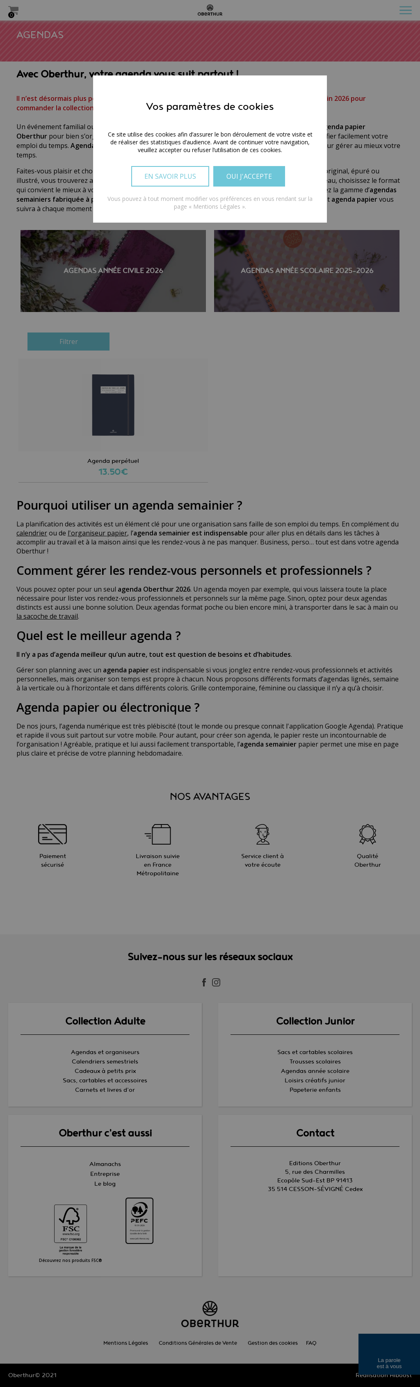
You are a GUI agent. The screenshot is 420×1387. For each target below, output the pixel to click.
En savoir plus (170, 176)
